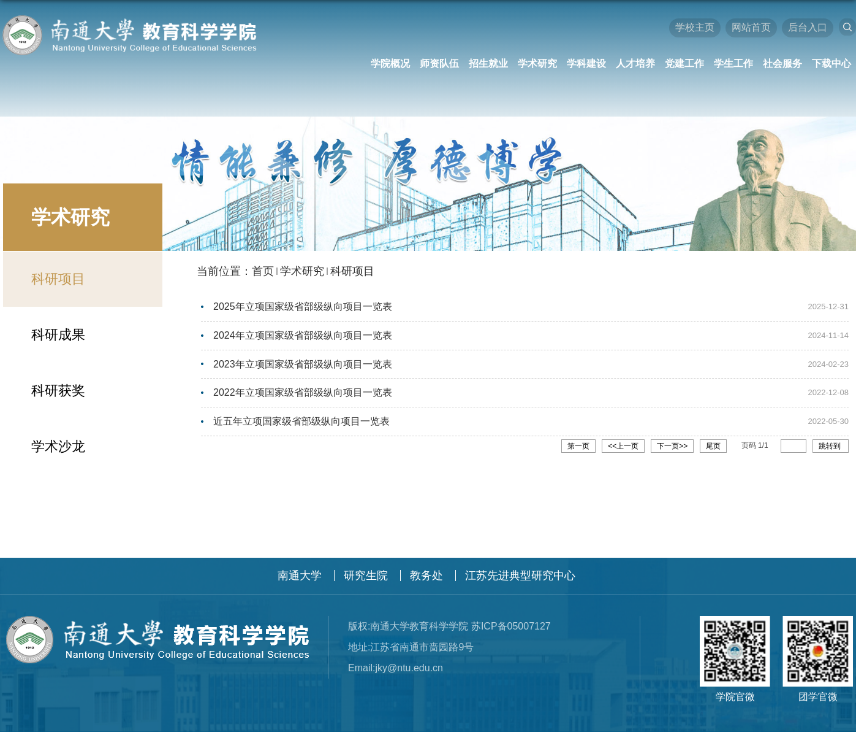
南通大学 (300, 575)
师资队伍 (439, 63)
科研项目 (352, 271)
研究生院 (366, 575)
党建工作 (684, 63)
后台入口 (807, 27)
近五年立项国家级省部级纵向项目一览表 (301, 419)
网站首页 (751, 27)
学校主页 (694, 27)
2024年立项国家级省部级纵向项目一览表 (302, 334)
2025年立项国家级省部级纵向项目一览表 (302, 306)
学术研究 (537, 63)
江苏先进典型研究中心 (520, 575)
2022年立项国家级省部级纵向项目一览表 (302, 391)
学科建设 (586, 63)
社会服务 (782, 63)
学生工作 (733, 63)
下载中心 (831, 63)
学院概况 (390, 63)
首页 (263, 271)
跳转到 (831, 443)
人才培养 (635, 63)
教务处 (426, 575)
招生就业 (488, 63)
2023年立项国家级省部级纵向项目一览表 (302, 363)
